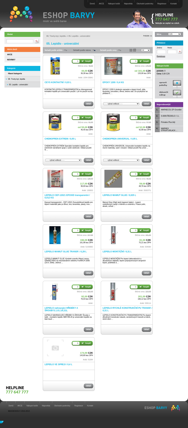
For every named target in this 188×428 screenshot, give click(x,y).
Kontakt (173, 4)
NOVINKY (11, 60)
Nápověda (128, 4)
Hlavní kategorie (15, 73)
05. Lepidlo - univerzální (79, 36)
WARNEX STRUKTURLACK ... (169, 129)
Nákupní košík (114, 4)
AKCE (101, 4)
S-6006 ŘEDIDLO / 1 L (170, 116)
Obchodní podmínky (145, 4)
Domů (92, 4)
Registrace (161, 4)
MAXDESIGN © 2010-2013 (19, 411)
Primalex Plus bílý (168, 122)
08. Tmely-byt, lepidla (16, 79)
